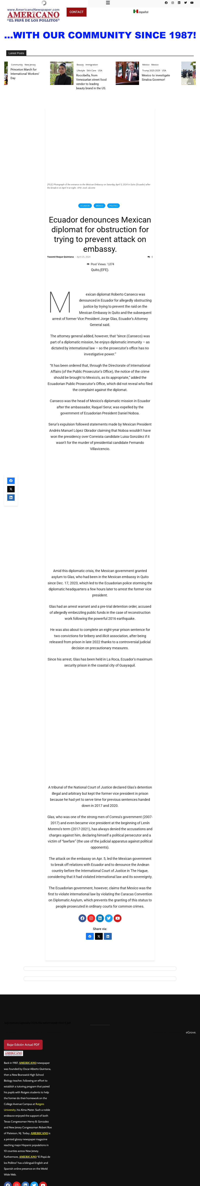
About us (14, 1148)
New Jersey (36, 64)
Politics (113, 205)
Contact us (16, 1157)
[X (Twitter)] (99, 879)
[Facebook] (90, 879)
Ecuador (85, 205)
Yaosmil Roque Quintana (60, 256)
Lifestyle (87, 70)
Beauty (86, 64)
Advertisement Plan (23, 1167)
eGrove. (191, 975)
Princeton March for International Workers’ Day (31, 74)
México (152, 64)
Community (23, 64)
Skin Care (98, 70)
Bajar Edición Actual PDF (23, 987)
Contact (77, 12)
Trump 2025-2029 (157, 70)
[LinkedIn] (108, 879)
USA (106, 70)
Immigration (98, 64)
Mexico (99, 205)
